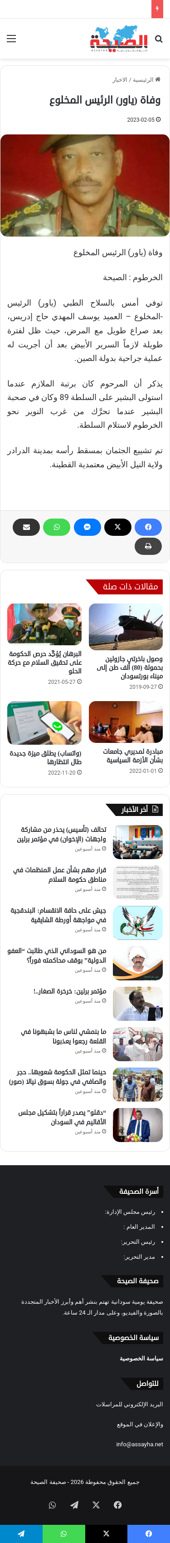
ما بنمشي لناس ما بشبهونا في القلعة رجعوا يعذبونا (63, 1037)
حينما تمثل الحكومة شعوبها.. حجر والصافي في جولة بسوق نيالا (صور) (57, 1077)
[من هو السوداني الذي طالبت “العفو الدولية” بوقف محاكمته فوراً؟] (138, 963)
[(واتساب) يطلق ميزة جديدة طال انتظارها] (44, 723)
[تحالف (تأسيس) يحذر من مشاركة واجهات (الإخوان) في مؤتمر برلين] (138, 842)
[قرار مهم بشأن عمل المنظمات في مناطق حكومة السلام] (138, 882)
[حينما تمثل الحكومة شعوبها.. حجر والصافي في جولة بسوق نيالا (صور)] (138, 1085)
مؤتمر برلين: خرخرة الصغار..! (70, 991)
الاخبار (119, 79)
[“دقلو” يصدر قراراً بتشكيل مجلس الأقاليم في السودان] (138, 1125)
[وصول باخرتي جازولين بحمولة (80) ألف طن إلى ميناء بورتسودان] (126, 626)
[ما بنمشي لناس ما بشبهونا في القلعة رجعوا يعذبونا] (138, 1044)
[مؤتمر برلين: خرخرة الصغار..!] (138, 1004)
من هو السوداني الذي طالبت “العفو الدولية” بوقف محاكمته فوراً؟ (56, 956)
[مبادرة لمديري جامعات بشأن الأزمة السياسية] (126, 722)
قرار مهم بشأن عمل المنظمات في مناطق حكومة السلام (59, 875)
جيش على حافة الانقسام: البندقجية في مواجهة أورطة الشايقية (58, 915)
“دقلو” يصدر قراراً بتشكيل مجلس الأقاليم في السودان (62, 1117)
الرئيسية (146, 79)
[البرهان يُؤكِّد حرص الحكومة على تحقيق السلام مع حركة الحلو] (44, 624)
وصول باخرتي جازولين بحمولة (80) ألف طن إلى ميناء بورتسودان (130, 668)
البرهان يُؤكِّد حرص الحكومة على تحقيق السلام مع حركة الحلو (45, 663)
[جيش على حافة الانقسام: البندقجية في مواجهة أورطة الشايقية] (138, 923)
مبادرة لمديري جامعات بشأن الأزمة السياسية (133, 756)
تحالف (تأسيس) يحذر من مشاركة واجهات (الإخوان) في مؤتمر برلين (61, 835)
